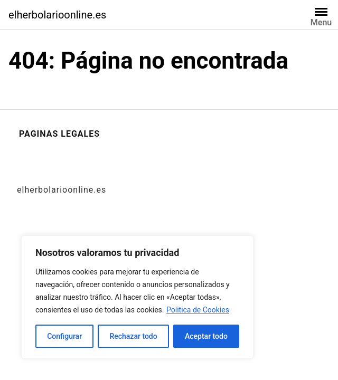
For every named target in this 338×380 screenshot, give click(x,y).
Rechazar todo (133, 336)
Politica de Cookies (197, 310)
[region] (137, 297)
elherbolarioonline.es (57, 15)
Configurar (64, 336)
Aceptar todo (206, 336)
